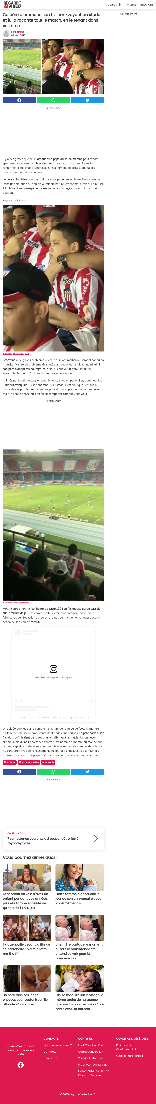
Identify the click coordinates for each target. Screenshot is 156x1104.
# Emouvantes (29, 762)
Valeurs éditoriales (90, 1058)
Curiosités (115, 4)
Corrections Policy (90, 1052)
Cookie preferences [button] (129, 1056)
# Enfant (10, 762)
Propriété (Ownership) (93, 1064)
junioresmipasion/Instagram (16, 353)
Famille (131, 4)
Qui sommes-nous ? (57, 1045)
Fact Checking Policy (92, 1045)
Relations (146, 4)
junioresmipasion (15, 200)
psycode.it (50, 1058)
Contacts (49, 1052)
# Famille (48, 762)
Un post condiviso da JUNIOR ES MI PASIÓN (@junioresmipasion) (46, 717)
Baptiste (19, 31)
